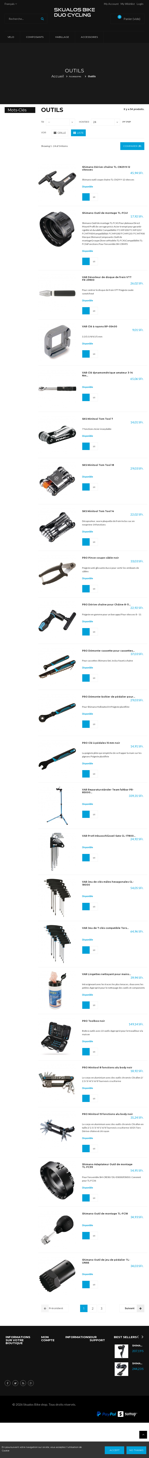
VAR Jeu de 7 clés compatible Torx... (105, 928)
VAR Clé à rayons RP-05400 (99, 326)
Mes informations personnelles (49, 1385)
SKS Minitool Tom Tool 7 (97, 419)
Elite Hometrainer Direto (19, 162)
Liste (78, 132)
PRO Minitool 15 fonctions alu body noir (107, 1114)
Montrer (84, 122)
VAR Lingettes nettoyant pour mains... (106, 974)
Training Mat (18, 195)
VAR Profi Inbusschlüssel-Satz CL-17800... (108, 836)
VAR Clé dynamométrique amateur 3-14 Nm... (107, 374)
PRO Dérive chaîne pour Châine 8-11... (106, 604)
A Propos (96, 1412)
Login (140, 3)
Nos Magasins (96, 1388)
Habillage (62, 37)
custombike (18, 205)
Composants (34, 37)
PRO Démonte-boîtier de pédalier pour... (108, 697)
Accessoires (89, 37)
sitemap (70, 1409)
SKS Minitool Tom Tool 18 (98, 465)
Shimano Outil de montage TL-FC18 (105, 1214)
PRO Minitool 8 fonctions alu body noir (107, 1067)
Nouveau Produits (96, 1361)
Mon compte (48, 1338)
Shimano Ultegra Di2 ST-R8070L (138, 1345)
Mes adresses (50, 1371)
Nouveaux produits (72, 1358)
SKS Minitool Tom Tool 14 (98, 511)
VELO (11, 37)
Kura (14, 185)
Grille (60, 132)
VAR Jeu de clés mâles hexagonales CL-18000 (108, 883)
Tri (42, 122)
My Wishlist (128, 3)
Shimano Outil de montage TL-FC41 (105, 213)
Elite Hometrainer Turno (19, 146)
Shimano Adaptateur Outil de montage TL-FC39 (107, 1166)
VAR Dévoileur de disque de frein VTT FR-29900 (107, 278)
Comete (15, 120)
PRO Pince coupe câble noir (100, 558)
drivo (14, 174)
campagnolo (19, 215)
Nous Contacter (96, 1402)
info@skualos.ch (16, 1398)
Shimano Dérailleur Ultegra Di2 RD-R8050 (138, 1363)
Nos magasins (71, 1385)
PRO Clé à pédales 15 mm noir (101, 743)
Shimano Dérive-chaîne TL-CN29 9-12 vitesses (106, 168)
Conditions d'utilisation (73, 1399)
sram (14, 225)
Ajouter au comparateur (94, 197)
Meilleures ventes (72, 1371)
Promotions (73, 1348)
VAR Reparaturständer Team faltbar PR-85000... (108, 791)
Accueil (57, 76)
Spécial (94, 1351)
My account (111, 3)
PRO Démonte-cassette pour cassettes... (108, 650)
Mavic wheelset (16, 132)
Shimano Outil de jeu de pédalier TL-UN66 (106, 1261)
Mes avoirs (48, 1364)
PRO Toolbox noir (93, 1021)
